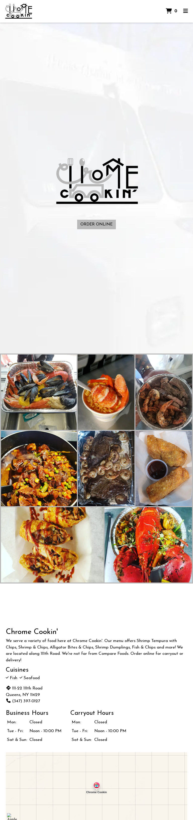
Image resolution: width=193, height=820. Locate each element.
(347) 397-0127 (23, 701)
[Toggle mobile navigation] (185, 11)
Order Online (96, 224)
